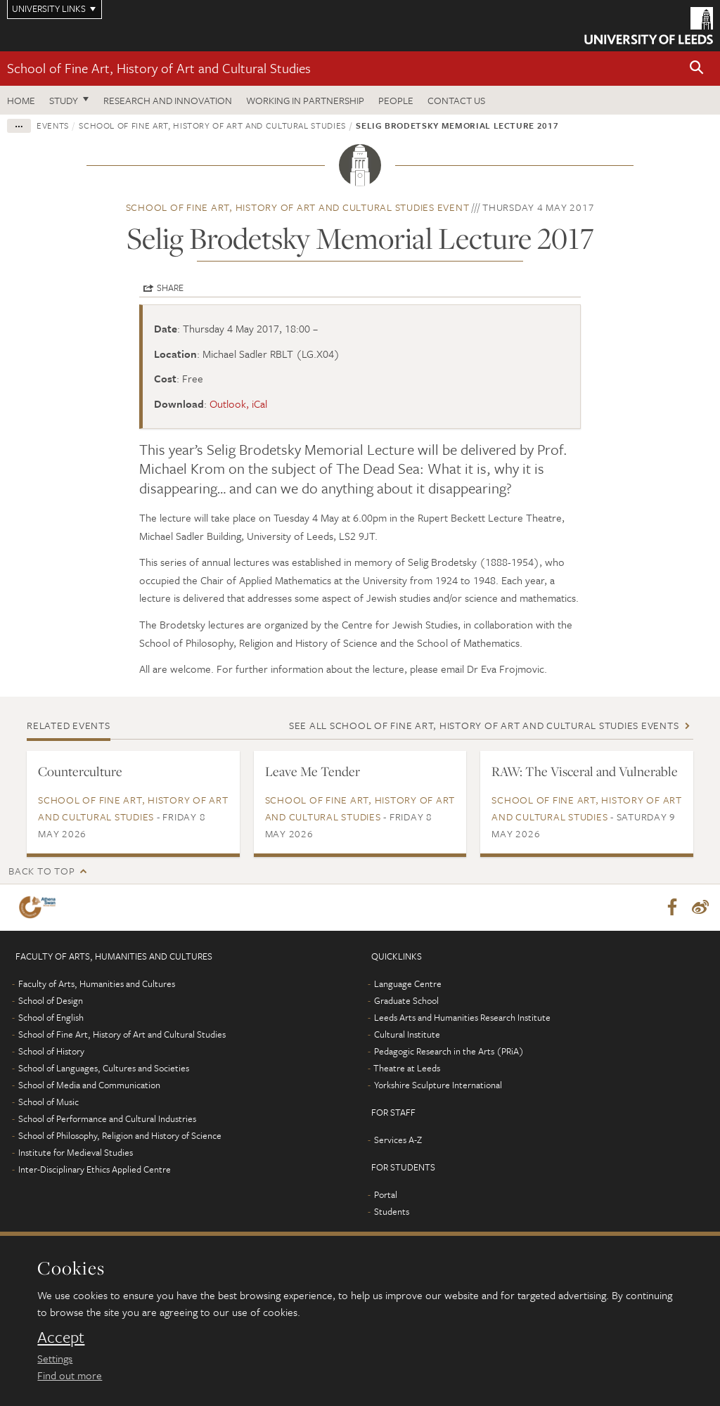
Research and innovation (167, 100)
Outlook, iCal (238, 403)
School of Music (48, 1102)
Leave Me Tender (312, 771)
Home (21, 100)
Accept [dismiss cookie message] (60, 1337)
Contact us (456, 100)
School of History (51, 1051)
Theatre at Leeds (406, 1068)
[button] (697, 68)
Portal (385, 1194)
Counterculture (80, 771)
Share (170, 287)
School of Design (50, 1000)
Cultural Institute (407, 1034)
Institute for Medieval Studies (75, 1152)
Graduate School (406, 1000)
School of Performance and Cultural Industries (107, 1118)
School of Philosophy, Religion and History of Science (119, 1135)
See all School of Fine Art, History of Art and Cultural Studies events (484, 725)
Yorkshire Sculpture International (438, 1085)
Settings (54, 1358)
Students (391, 1211)
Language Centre (408, 983)
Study (63, 100)
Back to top (41, 870)
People (395, 100)
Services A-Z (398, 1140)
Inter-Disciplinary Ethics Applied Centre (94, 1169)
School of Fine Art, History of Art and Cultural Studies (159, 67)
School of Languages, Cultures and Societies (103, 1068)
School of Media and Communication (89, 1085)
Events (53, 125)
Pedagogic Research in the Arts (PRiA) (449, 1051)
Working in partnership (305, 100)
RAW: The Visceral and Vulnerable (584, 771)
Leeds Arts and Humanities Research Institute (462, 1017)
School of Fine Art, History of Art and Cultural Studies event (298, 207)
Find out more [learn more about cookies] (69, 1375)
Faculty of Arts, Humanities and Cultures (96, 983)
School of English (51, 1017)
